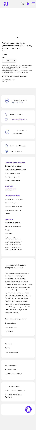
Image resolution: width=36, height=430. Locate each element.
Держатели (8, 233)
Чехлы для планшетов (12, 173)
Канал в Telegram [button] (16, 151)
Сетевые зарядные (11, 203)
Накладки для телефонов (13, 166)
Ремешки (8, 190)
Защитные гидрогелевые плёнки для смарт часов (13, 248)
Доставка (8, 344)
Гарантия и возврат (11, 352)
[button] (7, 101)
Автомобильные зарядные (14, 199)
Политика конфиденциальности (16, 319)
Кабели (7, 214)
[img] (33, 4)
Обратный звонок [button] (16, 114)
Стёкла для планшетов (13, 226)
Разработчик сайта (11, 327)
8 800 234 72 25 (17, 102)
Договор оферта (10, 323)
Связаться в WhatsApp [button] (18, 146)
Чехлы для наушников (12, 180)
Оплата (7, 348)
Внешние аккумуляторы (13, 210)
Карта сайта (9, 331)
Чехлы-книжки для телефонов (15, 170)
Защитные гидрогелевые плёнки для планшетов (13, 243)
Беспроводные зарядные (13, 206)
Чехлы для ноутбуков (12, 177)
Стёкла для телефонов (13, 223)
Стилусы (8, 230)
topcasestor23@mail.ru (18, 119)
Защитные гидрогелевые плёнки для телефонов (13, 238)
